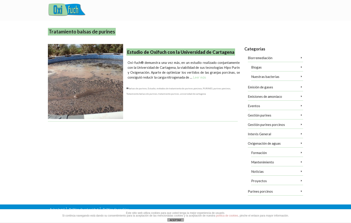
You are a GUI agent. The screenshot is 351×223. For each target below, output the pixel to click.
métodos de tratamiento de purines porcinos (179, 88)
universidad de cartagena (193, 93)
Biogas (256, 67)
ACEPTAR (175, 220)
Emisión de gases (260, 87)
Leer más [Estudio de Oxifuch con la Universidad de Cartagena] (199, 77)
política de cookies (227, 215)
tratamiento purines (168, 93)
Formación (259, 153)
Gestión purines (259, 115)
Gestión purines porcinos (266, 125)
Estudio (152, 88)
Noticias (257, 171)
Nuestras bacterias (265, 77)
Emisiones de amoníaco (265, 96)
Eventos (254, 106)
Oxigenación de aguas (264, 143)
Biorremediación (260, 58)
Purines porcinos (260, 191)
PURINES (207, 88)
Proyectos (259, 181)
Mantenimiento (262, 162)
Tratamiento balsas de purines (141, 93)
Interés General (259, 134)
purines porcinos (221, 88)
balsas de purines (138, 88)
